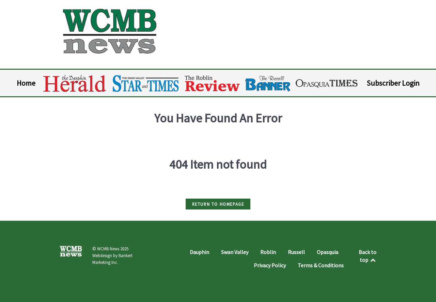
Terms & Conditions (321, 265)
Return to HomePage (218, 204)
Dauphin (199, 252)
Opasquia (327, 252)
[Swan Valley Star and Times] (145, 83)
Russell (296, 252)
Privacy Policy (270, 265)
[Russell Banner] (268, 83)
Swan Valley (234, 252)
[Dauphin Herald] (75, 83)
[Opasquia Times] (327, 83)
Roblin (268, 252)
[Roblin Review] (213, 83)
